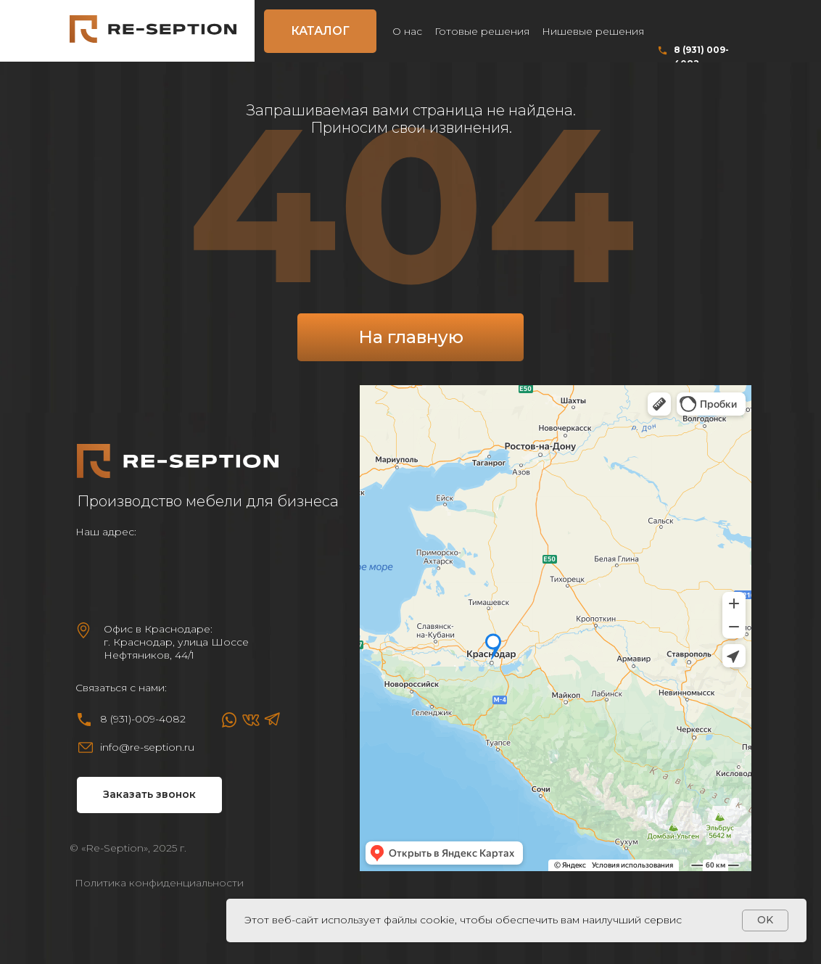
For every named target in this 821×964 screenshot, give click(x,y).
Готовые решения (481, 31)
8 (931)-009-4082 (143, 718)
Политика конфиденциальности (159, 882)
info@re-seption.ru (147, 747)
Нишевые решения (593, 31)
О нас (407, 31)
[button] (149, 795)
